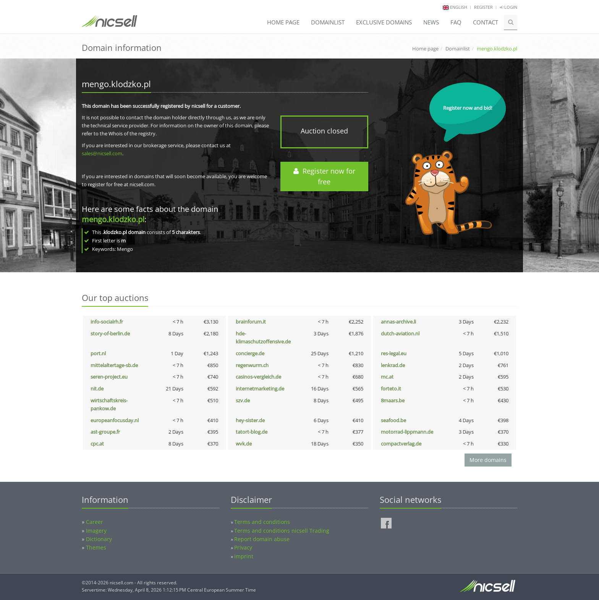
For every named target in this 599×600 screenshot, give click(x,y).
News (431, 22)
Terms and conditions (262, 521)
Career (94, 521)
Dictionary (99, 539)
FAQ (455, 22)
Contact (485, 22)
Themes (96, 547)
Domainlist (328, 22)
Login (508, 7)
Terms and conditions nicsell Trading (281, 530)
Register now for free (324, 176)
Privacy (243, 547)
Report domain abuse (262, 539)
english (458, 7)
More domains (488, 459)
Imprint (243, 556)
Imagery (96, 530)
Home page (283, 22)
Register (483, 7)
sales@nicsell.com (102, 153)
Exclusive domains (384, 22)
